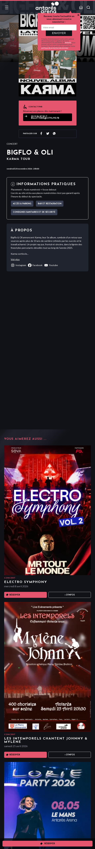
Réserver (49, 844)
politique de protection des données (54, 48)
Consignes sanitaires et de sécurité (34, 212)
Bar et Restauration (49, 204)
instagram (18, 265)
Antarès (68, 42)
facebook (35, 265)
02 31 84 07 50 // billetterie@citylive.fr (45, 117)
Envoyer (59, 33)
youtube (51, 265)
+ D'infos (70, 595)
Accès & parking (22, 204)
